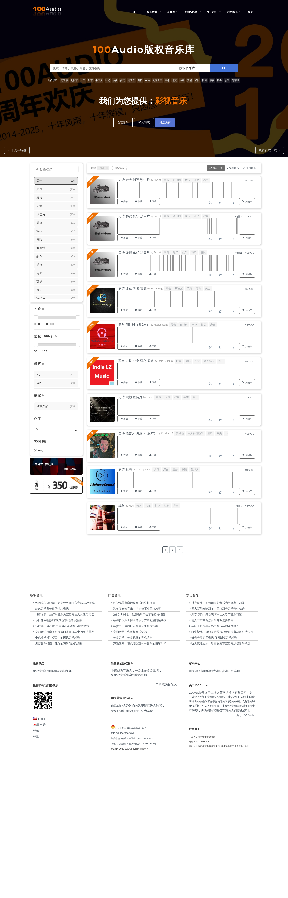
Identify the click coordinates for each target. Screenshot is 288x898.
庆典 (212, 324)
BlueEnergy (157, 288)
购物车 (248, 201)
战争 (205, 179)
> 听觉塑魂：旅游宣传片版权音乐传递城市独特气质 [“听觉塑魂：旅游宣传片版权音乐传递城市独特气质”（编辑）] (221, 766)
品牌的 (195, 469)
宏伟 (198, 288)
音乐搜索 (152, 12)
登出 (36, 870)
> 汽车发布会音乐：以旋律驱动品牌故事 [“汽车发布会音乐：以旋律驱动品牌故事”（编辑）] (136, 742)
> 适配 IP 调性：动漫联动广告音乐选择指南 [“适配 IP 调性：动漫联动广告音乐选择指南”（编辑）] (138, 748)
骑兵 (139, 505)
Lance (149, 397)
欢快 (147, 80)
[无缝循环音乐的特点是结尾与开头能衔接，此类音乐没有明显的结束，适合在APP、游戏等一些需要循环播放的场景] (43, 364)
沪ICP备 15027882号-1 (122, 867)
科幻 (194, 252)
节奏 (212, 80)
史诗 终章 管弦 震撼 (132, 288)
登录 (250, 12)
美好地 (180, 433)
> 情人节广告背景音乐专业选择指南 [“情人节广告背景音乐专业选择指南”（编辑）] (211, 754)
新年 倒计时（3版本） (134, 324)
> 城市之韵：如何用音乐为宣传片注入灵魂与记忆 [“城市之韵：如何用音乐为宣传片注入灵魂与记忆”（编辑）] (63, 748)
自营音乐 (123, 122)
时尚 (107, 80)
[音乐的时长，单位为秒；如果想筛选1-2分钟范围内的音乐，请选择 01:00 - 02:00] (43, 309)
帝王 (148, 505)
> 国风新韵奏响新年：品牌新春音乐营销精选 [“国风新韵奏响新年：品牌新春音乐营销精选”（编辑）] (217, 742)
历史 (165, 469)
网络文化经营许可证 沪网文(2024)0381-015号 (133, 878)
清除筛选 (119, 168)
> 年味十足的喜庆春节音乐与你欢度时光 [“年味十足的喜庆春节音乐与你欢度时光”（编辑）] (214, 760)
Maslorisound (161, 324)
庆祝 (194, 324)
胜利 (166, 505)
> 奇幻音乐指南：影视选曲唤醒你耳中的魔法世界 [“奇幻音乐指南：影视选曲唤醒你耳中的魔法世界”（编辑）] (63, 766)
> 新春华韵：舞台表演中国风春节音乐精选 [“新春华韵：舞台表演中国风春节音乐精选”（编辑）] (215, 748)
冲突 (197, 360)
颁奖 (174, 80)
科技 (140, 80)
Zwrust (157, 180)
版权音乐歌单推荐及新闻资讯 (52, 805)
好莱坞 (235, 80)
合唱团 (177, 179)
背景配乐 (209, 360)
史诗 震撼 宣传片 (130, 397)
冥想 (167, 80)
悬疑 (227, 80)
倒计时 (184, 324)
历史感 (179, 288)
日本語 (39, 858)
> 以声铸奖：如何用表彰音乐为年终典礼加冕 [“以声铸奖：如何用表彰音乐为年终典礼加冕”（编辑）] (217, 737)
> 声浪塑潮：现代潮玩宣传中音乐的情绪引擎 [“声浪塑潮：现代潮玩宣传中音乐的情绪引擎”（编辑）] (138, 777)
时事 (178, 360)
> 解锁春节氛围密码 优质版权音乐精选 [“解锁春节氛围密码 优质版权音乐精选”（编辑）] (213, 771)
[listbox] (192, 68)
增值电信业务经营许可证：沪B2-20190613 (132, 872)
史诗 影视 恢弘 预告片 (134, 216)
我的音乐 (232, 12)
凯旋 (157, 505)
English (40, 852)
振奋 (219, 80)
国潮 (204, 80)
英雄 (186, 397)
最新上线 (217, 167)
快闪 (115, 80)
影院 (184, 469)
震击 (166, 179)
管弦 (195, 397)
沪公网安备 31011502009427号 (130, 862)
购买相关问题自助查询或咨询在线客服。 (216, 805)
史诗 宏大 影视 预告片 (134, 180)
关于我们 (212, 12)
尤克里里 (157, 80)
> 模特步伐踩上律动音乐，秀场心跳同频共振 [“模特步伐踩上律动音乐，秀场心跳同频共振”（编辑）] (138, 754)
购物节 (74, 80)
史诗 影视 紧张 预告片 (134, 252)
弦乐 (83, 80)
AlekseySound (143, 469)
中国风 (99, 80)
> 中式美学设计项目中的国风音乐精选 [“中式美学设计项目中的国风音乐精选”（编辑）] (56, 771)
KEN (131, 505)
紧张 (197, 80)
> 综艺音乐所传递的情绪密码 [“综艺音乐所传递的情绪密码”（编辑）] (51, 742)
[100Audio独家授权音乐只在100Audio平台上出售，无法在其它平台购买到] (43, 395)
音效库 (171, 12)
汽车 (90, 80)
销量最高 (234, 167)
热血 (207, 288)
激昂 (196, 179)
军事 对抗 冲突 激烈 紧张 (136, 361)
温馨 (182, 80)
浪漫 (189, 80)
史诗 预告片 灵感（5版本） (137, 433)
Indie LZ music (165, 361)
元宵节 (64, 80)
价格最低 (251, 167)
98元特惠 (144, 122)
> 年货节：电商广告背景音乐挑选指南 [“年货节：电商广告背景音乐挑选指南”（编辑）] (134, 760)
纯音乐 (131, 80)
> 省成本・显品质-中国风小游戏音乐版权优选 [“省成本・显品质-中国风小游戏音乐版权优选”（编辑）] (61, 760)
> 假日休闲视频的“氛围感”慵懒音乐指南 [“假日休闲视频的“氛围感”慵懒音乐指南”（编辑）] (57, 754)
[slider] (36, 317)
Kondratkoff (167, 433)
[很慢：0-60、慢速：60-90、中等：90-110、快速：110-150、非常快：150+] (56, 336)
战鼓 (121, 505)
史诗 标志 (125, 469)
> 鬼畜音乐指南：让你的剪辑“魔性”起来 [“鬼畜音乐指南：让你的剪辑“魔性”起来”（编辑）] (57, 777)
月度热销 (165, 122)
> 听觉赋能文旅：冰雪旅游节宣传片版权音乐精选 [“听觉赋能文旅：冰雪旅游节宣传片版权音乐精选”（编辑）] (219, 777)
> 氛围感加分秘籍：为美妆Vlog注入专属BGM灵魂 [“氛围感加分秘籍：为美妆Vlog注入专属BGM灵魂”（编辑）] (64, 737)
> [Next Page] (180, 549)
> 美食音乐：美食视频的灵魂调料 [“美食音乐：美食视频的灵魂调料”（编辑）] (131, 771)
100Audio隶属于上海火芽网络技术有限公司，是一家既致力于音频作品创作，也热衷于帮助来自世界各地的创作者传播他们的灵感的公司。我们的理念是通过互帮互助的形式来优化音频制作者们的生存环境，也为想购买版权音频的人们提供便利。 (222, 835)
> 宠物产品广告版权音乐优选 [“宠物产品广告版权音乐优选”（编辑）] (129, 766)
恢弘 (187, 179)
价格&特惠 (191, 12)
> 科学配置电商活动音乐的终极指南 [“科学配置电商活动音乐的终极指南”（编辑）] (133, 737)
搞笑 (122, 80)
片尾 (156, 469)
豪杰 (219, 433)
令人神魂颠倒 (195, 433)
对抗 (188, 360)
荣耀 (189, 288)
